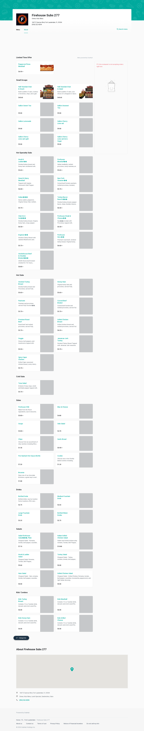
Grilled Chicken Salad (63, 573)
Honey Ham (60, 282)
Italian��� (21, 197)
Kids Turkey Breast (21, 600)
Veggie (19, 338)
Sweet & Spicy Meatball (22, 179)
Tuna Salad (21, 383)
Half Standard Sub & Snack (23, 88)
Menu (16, 30)
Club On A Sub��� (20, 217)
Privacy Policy (53, 723)
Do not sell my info (91, 723)
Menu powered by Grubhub (83, 57)
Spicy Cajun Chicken (21, 358)
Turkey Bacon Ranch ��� (61, 198)
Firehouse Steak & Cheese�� (62, 217)
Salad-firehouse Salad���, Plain (23, 537)
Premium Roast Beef (22, 321)
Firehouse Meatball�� (60, 160)
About (24, 30)
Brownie (19, 472)
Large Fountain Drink (22, 514)
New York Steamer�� (60, 179)
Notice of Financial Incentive (71, 723)
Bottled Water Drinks (61, 514)
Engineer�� (21, 235)
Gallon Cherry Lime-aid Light (22, 138)
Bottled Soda (21, 496)
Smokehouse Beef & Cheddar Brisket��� (23, 256)
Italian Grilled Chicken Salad (61, 537)
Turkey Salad (60, 554)
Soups (19, 424)
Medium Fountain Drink (62, 497)
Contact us (28, 723)
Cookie (58, 456)
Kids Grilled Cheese (60, 619)
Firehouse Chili (22, 407)
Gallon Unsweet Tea (61, 107)
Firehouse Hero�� (59, 236)
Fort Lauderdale (28, 719)
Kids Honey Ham (22, 618)
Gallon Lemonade (23, 121)
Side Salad (59, 424)
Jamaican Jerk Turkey (61, 339)
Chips (19, 439)
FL (20, 719)
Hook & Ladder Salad (22, 556)
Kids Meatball (60, 599)
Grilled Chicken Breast (61, 321)
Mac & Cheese (61, 407)
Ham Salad (20, 573)
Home (16, 719)
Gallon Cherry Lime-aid (61, 122)
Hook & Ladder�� (21, 160)
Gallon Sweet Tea (23, 106)
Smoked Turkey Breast (22, 283)
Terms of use (40, 723)
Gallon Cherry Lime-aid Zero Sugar (61, 139)
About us (17, 723)
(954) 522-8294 (35, 24)
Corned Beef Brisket (60, 302)
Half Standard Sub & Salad (62, 88)
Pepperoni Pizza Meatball (22, 65)
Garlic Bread (60, 439)
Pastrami (20, 301)
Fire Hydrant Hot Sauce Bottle (28, 456)
